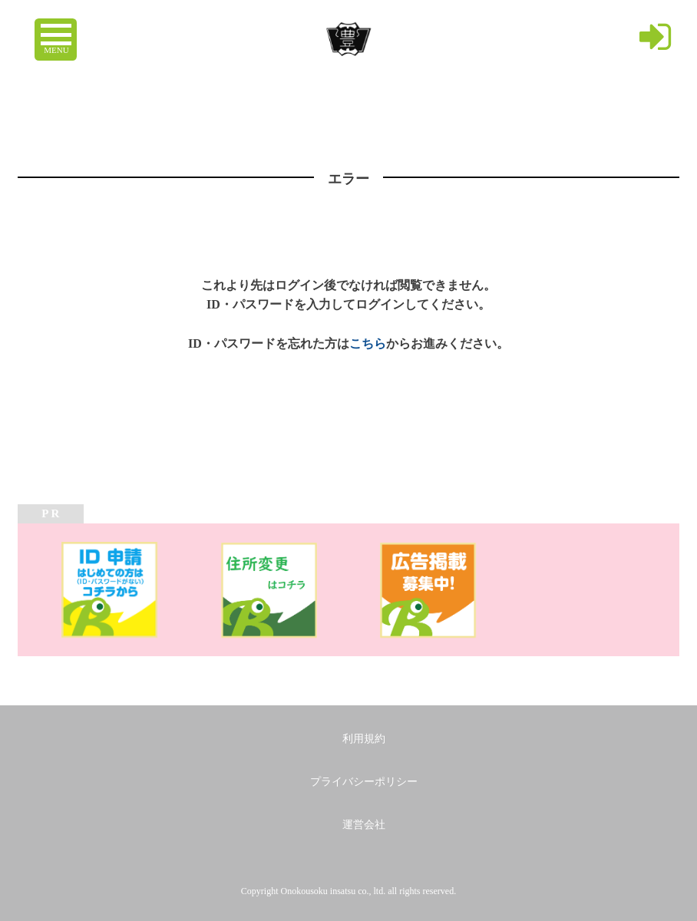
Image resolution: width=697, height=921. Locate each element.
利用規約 (363, 738)
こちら (367, 343)
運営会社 (363, 824)
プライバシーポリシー (364, 781)
